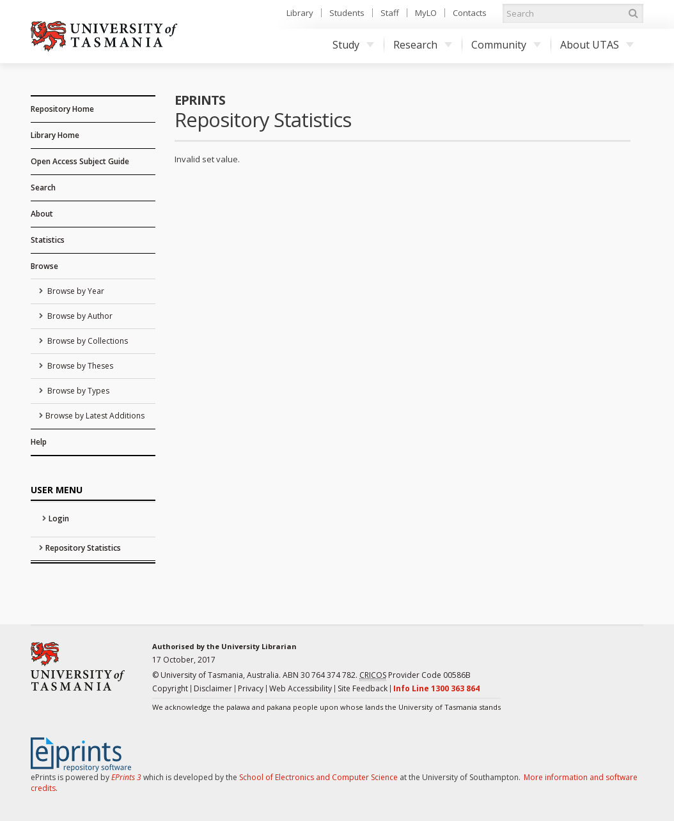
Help (39, 441)
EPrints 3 (126, 777)
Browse (44, 266)
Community (506, 45)
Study (353, 45)
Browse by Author (79, 316)
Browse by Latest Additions (95, 415)
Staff (389, 13)
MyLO (426, 13)
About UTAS (597, 45)
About (42, 213)
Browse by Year (74, 291)
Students (346, 13)
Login (59, 518)
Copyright (170, 688)
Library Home (55, 135)
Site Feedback (363, 688)
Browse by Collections (86, 340)
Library (299, 13)
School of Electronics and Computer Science (318, 777)
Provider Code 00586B (415, 675)
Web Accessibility (300, 688)
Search (43, 187)
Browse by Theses (79, 365)
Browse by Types (77, 390)
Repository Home (62, 109)
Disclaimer (213, 688)
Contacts (470, 13)
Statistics (48, 239)
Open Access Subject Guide (80, 161)
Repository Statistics (83, 547)
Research (422, 45)
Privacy (250, 688)
